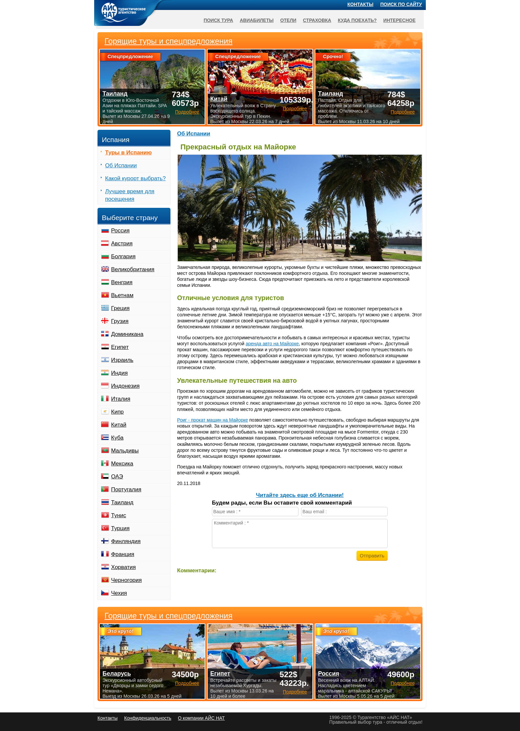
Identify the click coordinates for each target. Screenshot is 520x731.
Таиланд (122, 502)
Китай (118, 425)
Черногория (126, 580)
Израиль (122, 360)
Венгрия (122, 282)
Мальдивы (125, 450)
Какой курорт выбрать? (135, 178)
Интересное (399, 20)
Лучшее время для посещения (130, 195)
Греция (120, 308)
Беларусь (116, 673)
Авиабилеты (257, 20)
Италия (120, 399)
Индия (119, 373)
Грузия (120, 321)
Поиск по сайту (401, 4)
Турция (120, 528)
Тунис (118, 515)
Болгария (123, 256)
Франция (122, 554)
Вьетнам (122, 295)
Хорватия (123, 567)
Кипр (117, 412)
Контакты (360, 4)
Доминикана (127, 334)
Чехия (119, 593)
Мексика (122, 463)
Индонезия (125, 386)
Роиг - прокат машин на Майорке (212, 420)
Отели (288, 20)
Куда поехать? (357, 20)
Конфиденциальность (147, 718)
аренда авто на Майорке (272, 343)
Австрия (122, 243)
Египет (120, 347)
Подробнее (187, 683)
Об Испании (193, 133)
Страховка (317, 20)
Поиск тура (218, 20)
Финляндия (126, 541)
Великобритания (133, 269)
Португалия (126, 489)
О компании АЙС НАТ (201, 718)
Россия (120, 230)
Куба (117, 438)
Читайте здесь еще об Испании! (300, 495)
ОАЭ (117, 476)
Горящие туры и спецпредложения (168, 615)
